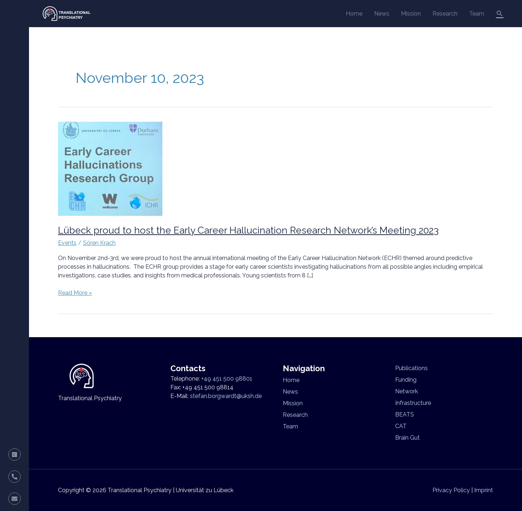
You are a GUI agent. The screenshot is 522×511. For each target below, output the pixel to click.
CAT (401, 426)
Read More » (75, 292)
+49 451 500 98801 (226, 378)
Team (476, 13)
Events (67, 242)
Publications (411, 368)
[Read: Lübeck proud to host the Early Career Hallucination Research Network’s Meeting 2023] (110, 168)
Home (354, 13)
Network (406, 391)
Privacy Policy (451, 490)
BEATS (404, 414)
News (381, 13)
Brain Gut (407, 437)
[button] (500, 13)
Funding (406, 379)
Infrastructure (413, 402)
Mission (411, 13)
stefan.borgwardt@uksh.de (226, 396)
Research (444, 13)
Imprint (483, 490)
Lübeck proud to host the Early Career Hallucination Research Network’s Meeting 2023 (248, 230)
